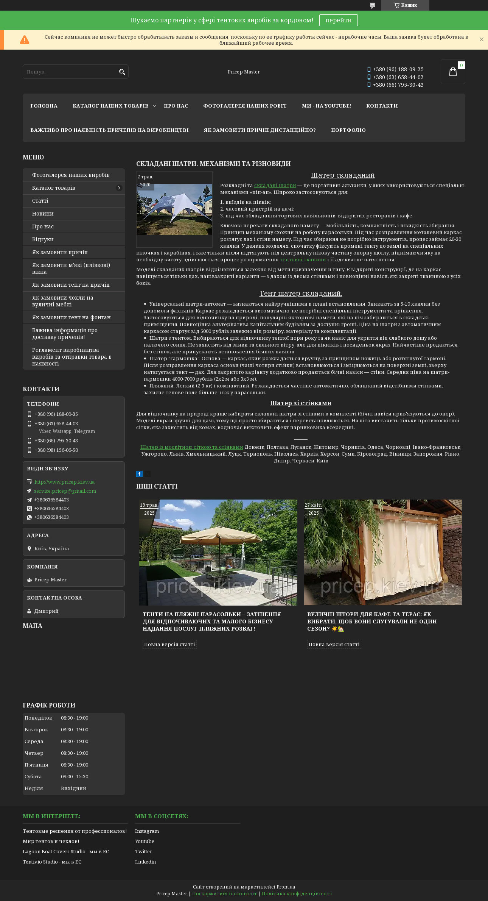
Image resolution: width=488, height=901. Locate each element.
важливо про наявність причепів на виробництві (109, 129)
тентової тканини (303, 259)
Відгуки (43, 239)
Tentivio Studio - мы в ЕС (52, 861)
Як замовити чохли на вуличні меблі (62, 301)
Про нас (43, 226)
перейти (338, 20)
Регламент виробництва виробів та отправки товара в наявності (72, 357)
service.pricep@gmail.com (65, 491)
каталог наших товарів (111, 105)
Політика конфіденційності (297, 893)
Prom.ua (286, 887)
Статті (40, 200)
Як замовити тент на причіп (71, 284)
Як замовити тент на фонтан (71, 317)
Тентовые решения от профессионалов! (75, 831)
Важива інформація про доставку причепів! (65, 333)
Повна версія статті (169, 644)
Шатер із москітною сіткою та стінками (191, 446)
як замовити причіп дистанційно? (260, 129)
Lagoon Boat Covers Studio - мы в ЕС (66, 851)
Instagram (147, 831)
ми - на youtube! (326, 105)
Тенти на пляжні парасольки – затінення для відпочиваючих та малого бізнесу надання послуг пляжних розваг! (212, 621)
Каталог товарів (53, 187)
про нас (176, 105)
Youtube (144, 841)
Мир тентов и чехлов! (51, 841)
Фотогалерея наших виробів (71, 175)
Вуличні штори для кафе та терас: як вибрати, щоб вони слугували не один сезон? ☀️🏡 (372, 621)
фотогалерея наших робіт (245, 105)
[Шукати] (122, 72)
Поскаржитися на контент (224, 893)
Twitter (143, 851)
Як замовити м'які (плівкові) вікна (71, 268)
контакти (382, 105)
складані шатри (275, 185)
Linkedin (145, 861)
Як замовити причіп (60, 252)
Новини (43, 213)
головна (44, 105)
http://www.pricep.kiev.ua (64, 482)
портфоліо (348, 129)
